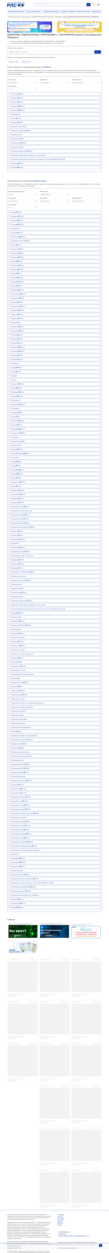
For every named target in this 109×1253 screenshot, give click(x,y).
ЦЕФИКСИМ (15, 621)
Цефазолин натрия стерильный (21, 511)
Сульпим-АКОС (16, 445)
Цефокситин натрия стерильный (22, 654)
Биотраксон (15, 249)
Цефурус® (14, 899)
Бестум (13, 245)
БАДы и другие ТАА (34, 11)
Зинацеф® (14, 282)
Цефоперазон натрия (18, 670)
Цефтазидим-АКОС (17, 768)
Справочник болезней (51, 11)
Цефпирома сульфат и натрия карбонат (24, 736)
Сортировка (12, 86)
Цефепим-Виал (16, 143)
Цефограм (14, 642)
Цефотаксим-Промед (18, 723)
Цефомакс (14, 163)
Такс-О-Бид (15, 458)
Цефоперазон (15, 666)
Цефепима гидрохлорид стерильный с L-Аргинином (28, 155)
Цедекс (13, 478)
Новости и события (83, 11)
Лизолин (14, 335)
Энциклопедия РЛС (14, 17)
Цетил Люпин (15, 494)
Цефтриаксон (15, 793)
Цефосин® (15, 687)
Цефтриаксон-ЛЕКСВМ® (19, 842)
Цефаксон (14, 531)
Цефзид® (14, 613)
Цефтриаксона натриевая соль (21, 846)
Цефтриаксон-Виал (17, 830)
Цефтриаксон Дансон (18, 797)
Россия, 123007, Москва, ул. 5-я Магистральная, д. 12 (74, 1236)
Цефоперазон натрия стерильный (22, 674)
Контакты (60, 1217)
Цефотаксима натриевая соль (21, 727)
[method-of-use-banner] (29, 27)
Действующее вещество (16, 191)
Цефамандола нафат (18, 552)
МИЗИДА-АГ (15, 364)
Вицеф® (14, 261)
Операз (13, 372)
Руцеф (13, 417)
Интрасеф (14, 302)
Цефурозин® (15, 862)
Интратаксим (15, 306)
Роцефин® (15, 413)
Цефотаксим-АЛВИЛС (18, 711)
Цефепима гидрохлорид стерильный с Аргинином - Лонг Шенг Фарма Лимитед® (38, 159)
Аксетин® (14, 220)
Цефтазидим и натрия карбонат (22, 756)
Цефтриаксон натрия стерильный (22, 813)
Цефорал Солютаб (17, 682)
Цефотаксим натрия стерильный (22, 707)
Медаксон (14, 355)
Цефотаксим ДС (16, 695)
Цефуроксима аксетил (18, 891)
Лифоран (14, 343)
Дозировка (43, 80)
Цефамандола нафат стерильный (22, 556)
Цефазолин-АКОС (17, 519)
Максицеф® (15, 110)
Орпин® (14, 388)
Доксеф (13, 274)
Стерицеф (14, 437)
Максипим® (15, 106)
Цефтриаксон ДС (17, 801)
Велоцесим (14, 253)
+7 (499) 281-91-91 (64, 1232)
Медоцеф (14, 359)
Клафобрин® (15, 323)
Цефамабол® (15, 548)
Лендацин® (15, 331)
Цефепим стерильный (18, 131)
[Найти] (89, 4)
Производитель (77, 80)
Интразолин (15, 298)
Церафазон (15, 490)
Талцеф (13, 462)
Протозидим (15, 404)
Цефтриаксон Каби (17, 805)
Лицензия (60, 1221)
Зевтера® (14, 278)
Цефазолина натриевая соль (20, 527)
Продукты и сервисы (68, 11)
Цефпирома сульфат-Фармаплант (22, 740)
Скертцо (14, 425)
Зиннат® (14, 286)
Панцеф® (14, 396)
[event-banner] (86, 932)
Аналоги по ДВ (13, 62)
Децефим (14, 98)
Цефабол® (14, 498)
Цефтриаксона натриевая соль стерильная (25, 850)
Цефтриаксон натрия (18, 809)
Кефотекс (14, 314)
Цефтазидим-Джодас (18, 777)
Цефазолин (15, 503)
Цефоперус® (15, 678)
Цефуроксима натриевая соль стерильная (25, 895)
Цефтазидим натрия (18, 764)
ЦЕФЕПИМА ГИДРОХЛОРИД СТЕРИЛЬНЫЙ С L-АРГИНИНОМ (47, 17)
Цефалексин (15, 539)
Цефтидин (14, 785)
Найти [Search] (98, 52)
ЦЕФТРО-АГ (15, 854)
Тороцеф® (15, 470)
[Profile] (99, 4)
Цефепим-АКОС (16, 135)
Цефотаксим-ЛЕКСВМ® (19, 719)
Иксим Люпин (15, 294)
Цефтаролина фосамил (18, 781)
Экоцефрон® (15, 903)
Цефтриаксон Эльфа (18, 822)
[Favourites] (93, 4)
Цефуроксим (15, 867)
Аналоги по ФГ (26, 62)
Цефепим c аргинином (18, 127)
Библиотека (96, 11)
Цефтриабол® (16, 789)
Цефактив (14, 535)
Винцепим (14, 94)
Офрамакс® (15, 392)
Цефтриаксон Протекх (18, 817)
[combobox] (60, 4)
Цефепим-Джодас (17, 147)
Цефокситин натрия (18, 650)
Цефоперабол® (16, 662)
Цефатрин (14, 564)
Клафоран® (15, 327)
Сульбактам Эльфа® (18, 441)
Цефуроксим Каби (17, 871)
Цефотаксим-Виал (17, 715)
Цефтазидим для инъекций (20, 752)
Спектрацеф (15, 429)
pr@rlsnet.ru (62, 1234)
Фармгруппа (44, 191)
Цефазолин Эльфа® (18, 515)
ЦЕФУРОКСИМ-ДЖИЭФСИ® (20, 887)
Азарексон (14, 216)
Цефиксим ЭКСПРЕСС (18, 625)
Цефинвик (14, 633)
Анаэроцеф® (15, 237)
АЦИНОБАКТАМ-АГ (18, 241)
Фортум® (14, 474)
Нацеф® (14, 368)
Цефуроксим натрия (18, 875)
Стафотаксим (15, 433)
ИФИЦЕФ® (15, 310)
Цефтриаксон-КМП (17, 838)
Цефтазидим (15, 748)
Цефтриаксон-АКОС (18, 826)
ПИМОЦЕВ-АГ (16, 114)
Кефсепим (14, 102)
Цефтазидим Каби (17, 760)
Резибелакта (15, 409)
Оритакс (14, 380)
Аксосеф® (14, 225)
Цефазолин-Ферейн (18, 523)
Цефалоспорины (25, 17)
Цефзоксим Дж (16, 617)
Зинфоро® (14, 290)
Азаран (13, 212)
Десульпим (14, 265)
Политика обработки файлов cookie (67, 1248)
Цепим (13, 118)
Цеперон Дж (15, 482)
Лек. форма (12, 80)
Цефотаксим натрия (18, 699)
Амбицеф (14, 233)
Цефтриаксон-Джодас (18, 834)
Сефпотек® (15, 421)
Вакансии (60, 1223)
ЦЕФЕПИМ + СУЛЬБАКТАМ (20, 572)
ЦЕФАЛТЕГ (15, 543)
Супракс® (14, 449)
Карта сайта (60, 1219)
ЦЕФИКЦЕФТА (16, 629)
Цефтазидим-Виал (17, 772)
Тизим (13, 466)
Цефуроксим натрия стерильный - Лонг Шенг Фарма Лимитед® (32, 883)
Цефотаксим (15, 691)
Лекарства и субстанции (16, 11)
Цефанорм (14, 560)
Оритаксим (15, 384)
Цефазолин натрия (17, 507)
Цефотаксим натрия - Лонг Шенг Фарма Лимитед (27, 703)
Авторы (59, 1225)
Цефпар (14, 732)
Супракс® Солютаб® (18, 453)
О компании (60, 1215)
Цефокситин (15, 646)
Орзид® (14, 376)
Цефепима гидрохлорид (19, 151)
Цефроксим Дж (16, 744)
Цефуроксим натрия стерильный (22, 879)
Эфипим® (14, 167)
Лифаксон (14, 339)
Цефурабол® (15, 858)
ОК (100, 1245)
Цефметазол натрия (18, 638)
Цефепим (14, 122)
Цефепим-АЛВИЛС (17, 139)
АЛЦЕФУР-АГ (15, 229)
